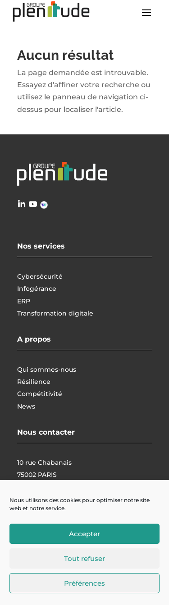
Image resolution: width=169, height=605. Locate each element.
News (26, 406)
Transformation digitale (55, 313)
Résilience (33, 382)
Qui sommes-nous (46, 369)
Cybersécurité (40, 276)
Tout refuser (84, 558)
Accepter (84, 533)
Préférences (84, 583)
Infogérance (36, 289)
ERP (23, 301)
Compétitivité (39, 394)
